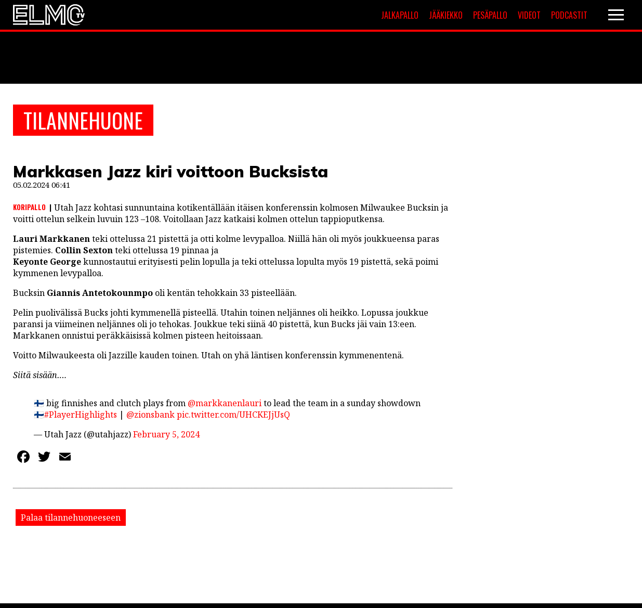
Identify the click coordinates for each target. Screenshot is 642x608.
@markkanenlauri (224, 403)
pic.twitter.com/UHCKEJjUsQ (233, 414)
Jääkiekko (446, 15)
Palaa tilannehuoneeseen (71, 517)
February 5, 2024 (166, 434)
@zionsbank (150, 414)
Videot (529, 15)
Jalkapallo (399, 15)
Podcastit (569, 15)
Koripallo (29, 207)
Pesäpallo (490, 15)
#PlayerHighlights (80, 414)
